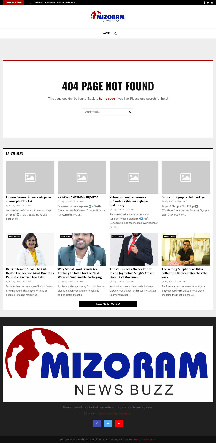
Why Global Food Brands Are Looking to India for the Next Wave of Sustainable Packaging (80, 273)
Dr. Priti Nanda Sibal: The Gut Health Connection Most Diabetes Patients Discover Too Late (30, 273)
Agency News (14, 236)
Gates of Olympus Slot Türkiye (183, 197)
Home (106, 33)
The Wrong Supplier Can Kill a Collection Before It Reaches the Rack (184, 273)
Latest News (14, 153)
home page (107, 98)
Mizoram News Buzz (146, 439)
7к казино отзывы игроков (78, 197)
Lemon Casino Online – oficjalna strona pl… (55, 2)
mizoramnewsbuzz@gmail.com (114, 413)
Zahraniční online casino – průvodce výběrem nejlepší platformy (129, 201)
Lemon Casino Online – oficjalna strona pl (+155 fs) (28, 199)
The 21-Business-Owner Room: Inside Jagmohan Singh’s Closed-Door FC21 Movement (132, 273)
